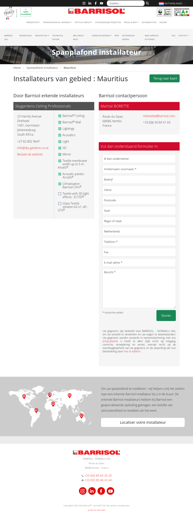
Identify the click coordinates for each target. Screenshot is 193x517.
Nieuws (163, 22)
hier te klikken (132, 351)
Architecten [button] (41, 35)
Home (17, 67)
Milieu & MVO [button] (130, 22)
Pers (117, 35)
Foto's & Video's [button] (82, 22)
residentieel (25, 35)
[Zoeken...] (126, 3)
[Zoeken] (147, 3)
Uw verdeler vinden (128, 37)
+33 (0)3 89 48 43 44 (98, 480)
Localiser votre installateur (143, 422)
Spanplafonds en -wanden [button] (56, 22)
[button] (172, 3)
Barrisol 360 (8, 37)
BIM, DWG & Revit (78, 37)
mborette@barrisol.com (159, 116)
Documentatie (149, 22)
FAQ (173, 35)
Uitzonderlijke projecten (108, 22)
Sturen (166, 315)
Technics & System (57, 37)
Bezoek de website (30, 154)
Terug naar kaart (164, 78)
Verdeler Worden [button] (101, 35)
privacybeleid (110, 341)
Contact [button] (182, 35)
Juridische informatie (96, 510)
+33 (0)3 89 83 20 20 (98, 475)
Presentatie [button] (32, 22)
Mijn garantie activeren (152, 37)
